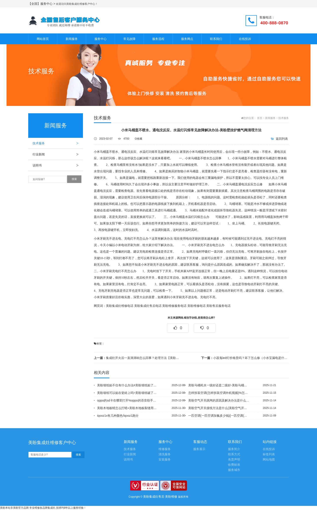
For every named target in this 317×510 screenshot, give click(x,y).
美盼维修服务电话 (174, 306)
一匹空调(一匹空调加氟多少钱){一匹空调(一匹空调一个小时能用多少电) (219, 415)
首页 (259, 118)
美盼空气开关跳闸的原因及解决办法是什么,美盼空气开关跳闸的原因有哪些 (219, 400)
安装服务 (164, 459)
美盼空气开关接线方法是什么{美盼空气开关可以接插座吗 (219, 408)
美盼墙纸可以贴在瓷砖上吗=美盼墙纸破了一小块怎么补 (128, 393)
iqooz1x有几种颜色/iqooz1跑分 (118, 415)
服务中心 (100, 39)
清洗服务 (164, 454)
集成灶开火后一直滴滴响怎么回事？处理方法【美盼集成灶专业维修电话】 (138, 358)
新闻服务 (72, 39)
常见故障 (129, 39)
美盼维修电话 (196, 306)
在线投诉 (245, 39)
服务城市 (234, 470)
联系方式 (234, 454)
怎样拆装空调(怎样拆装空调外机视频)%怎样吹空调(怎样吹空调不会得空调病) (219, 393)
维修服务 (164, 449)
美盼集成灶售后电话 (148, 306)
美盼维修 (171, 496)
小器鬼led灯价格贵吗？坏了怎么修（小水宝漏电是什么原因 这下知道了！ (245, 358)
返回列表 (282, 138)
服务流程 (158, 39)
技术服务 (58, 143)
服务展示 (199, 449)
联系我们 (216, 39)
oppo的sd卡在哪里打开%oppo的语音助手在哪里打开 (128, 400)
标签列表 (269, 454)
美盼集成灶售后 (153, 496)
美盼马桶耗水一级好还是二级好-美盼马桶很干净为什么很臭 (219, 385)
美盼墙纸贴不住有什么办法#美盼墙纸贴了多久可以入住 (128, 385)
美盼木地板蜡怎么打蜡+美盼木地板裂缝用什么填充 (128, 408)
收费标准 (234, 464)
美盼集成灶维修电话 (119, 306)
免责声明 (234, 459)
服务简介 (234, 449)
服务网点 (187, 39)
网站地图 (269, 459)
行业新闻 (58, 154)
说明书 (58, 165)
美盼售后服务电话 (218, 306)
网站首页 (43, 39)
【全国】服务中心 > (42, 3)
